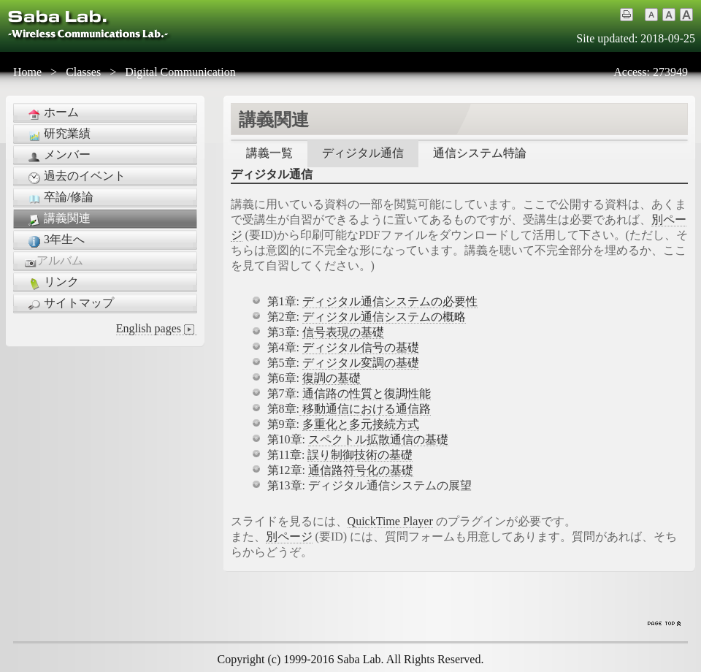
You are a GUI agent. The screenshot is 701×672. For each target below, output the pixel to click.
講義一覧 (269, 153)
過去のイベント (75, 176)
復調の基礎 (331, 378)
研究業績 (58, 134)
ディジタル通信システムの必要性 (390, 301)
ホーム (52, 113)
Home (27, 72)
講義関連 (58, 219)
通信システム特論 (479, 153)
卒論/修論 (59, 198)
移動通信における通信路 (365, 408)
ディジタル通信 (363, 153)
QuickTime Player (390, 521)
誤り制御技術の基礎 (360, 454)
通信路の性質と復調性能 (366, 393)
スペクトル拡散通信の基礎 (378, 439)
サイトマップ (69, 304)
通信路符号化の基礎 (360, 470)
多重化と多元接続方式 (360, 424)
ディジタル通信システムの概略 (384, 316)
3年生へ (55, 240)
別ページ (289, 536)
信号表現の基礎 (343, 332)
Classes (83, 72)
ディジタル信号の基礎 (360, 347)
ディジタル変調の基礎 (360, 362)
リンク (52, 282)
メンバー (58, 155)
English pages (156, 328)
